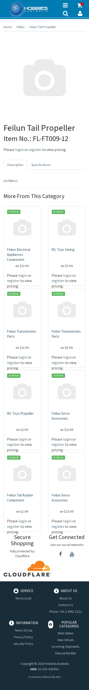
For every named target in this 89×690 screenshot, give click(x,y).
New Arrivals (65, 640)
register (35, 149)
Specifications (41, 165)
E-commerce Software (40, 677)
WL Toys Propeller (20, 413)
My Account (23, 598)
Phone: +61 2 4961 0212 (65, 611)
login (19, 149)
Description (15, 165)
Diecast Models (65, 653)
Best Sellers (65, 633)
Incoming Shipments (65, 646)
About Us (65, 598)
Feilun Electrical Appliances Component (18, 254)
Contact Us (65, 605)
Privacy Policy (23, 637)
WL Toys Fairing (63, 249)
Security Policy (23, 643)
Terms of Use (23, 630)
